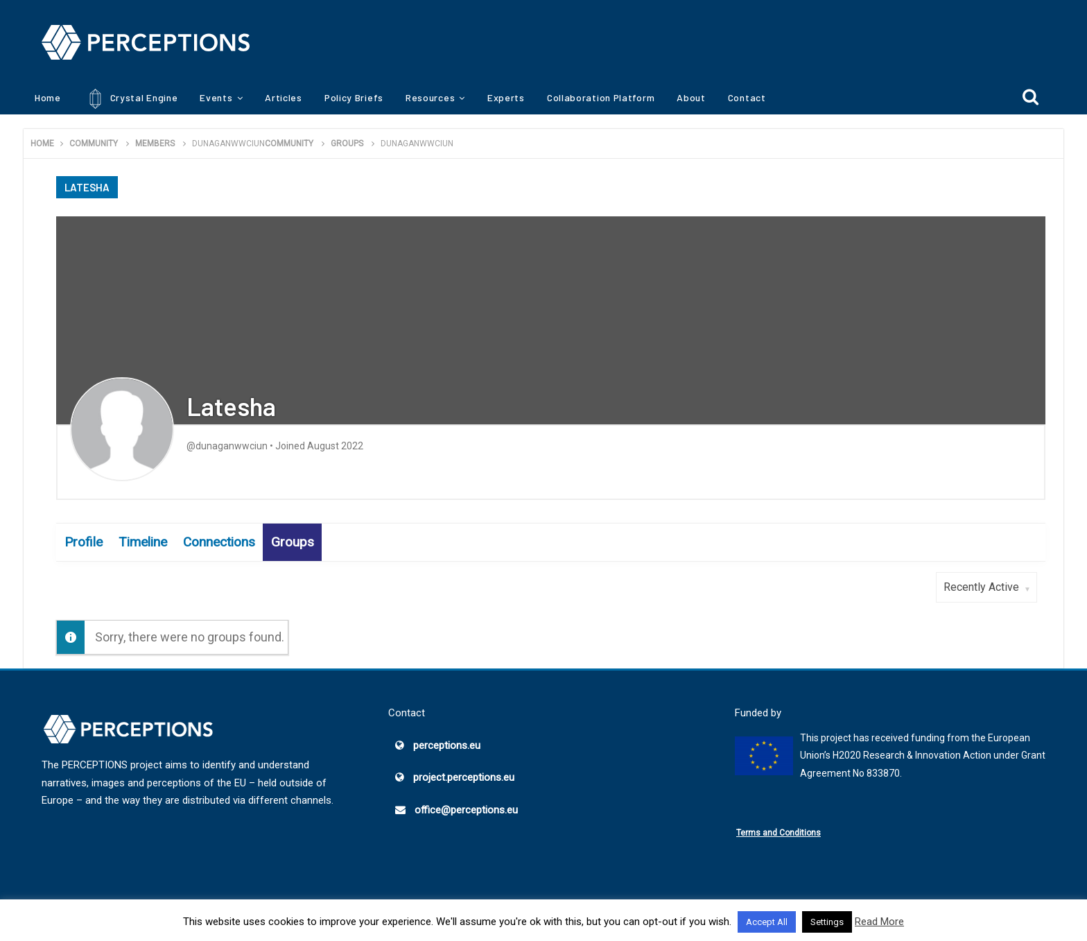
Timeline (143, 542)
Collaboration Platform (600, 97)
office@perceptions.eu (466, 810)
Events (216, 97)
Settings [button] (827, 922)
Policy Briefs (353, 97)
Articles (283, 97)
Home (48, 97)
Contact (747, 97)
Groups (292, 542)
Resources (430, 97)
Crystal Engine (130, 99)
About (691, 97)
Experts (506, 97)
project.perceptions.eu (463, 777)
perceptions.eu (446, 745)
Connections (219, 542)
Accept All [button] (767, 922)
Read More (879, 921)
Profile (83, 542)
